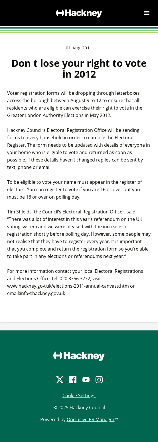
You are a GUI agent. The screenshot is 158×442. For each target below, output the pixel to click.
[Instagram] (99, 379)
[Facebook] (72, 379)
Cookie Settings (79, 395)
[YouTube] (85, 379)
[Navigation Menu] (146, 12)
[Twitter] (59, 379)
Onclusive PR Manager (91, 419)
